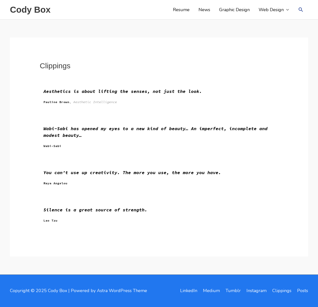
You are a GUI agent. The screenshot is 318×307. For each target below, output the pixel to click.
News (204, 10)
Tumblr (233, 291)
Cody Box (30, 9)
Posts (302, 291)
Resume (181, 10)
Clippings (281, 291)
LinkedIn (188, 291)
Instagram (256, 291)
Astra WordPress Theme (122, 291)
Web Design (271, 10)
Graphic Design (234, 10)
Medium (211, 291)
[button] (301, 9)
